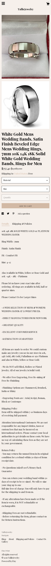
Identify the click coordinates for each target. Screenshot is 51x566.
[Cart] (47, 4)
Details (6, 223)
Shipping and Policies (25, 539)
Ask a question (24, 213)
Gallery (5, 541)
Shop (4, 539)
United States (20, 173)
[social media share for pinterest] (13, 213)
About (11, 539)
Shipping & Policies (22, 223)
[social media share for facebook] (3, 213)
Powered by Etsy (9, 561)
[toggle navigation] (3, 3)
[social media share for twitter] (8, 213)
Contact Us (41, 539)
